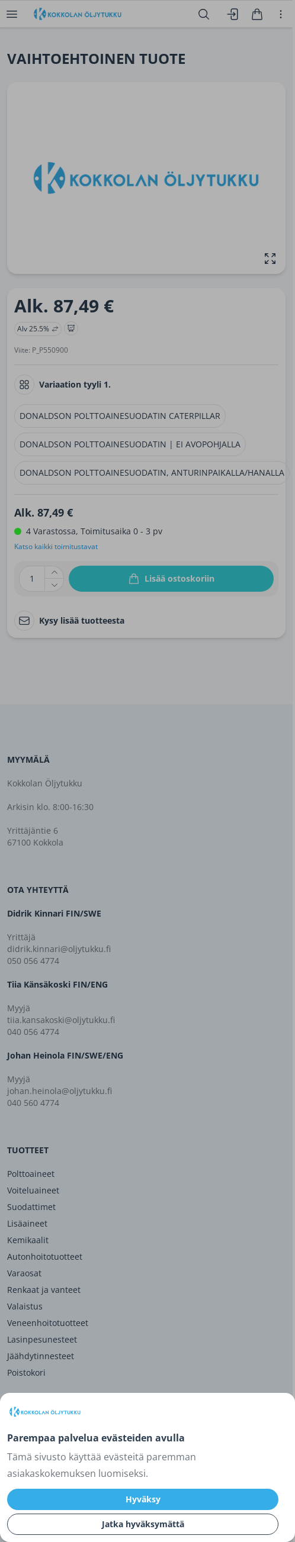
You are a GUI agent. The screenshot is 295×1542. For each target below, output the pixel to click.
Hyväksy (143, 1499)
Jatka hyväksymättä (143, 1524)
